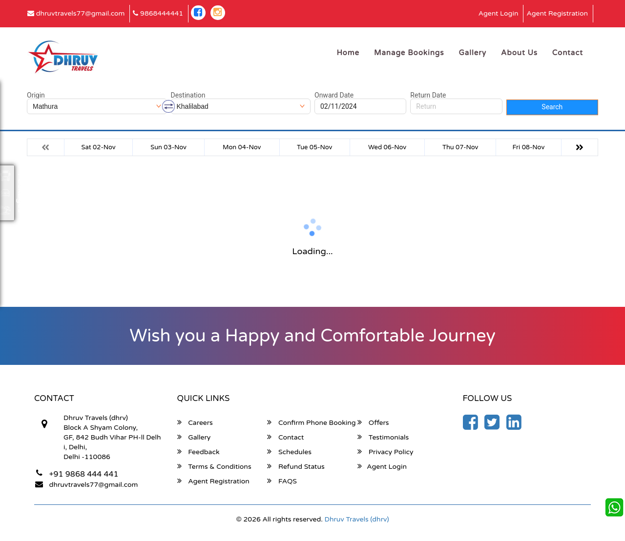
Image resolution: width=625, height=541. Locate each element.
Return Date (428, 95)
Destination (188, 95)
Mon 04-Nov (242, 147)
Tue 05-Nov (314, 147)
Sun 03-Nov (168, 147)
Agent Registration (557, 13)
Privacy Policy (385, 451)
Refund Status (295, 466)
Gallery (473, 52)
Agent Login (499, 13)
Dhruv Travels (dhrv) (357, 519)
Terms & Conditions (214, 466)
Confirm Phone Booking (311, 422)
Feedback (198, 451)
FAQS (282, 481)
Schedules (289, 451)
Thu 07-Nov (460, 147)
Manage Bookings (409, 52)
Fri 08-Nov (529, 147)
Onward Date (334, 95)
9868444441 (158, 13)
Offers (373, 422)
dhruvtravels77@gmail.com (76, 13)
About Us (519, 52)
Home (347, 52)
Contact (567, 52)
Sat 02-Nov (99, 147)
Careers (195, 422)
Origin (36, 95)
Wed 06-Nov (387, 147)
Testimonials (383, 437)
